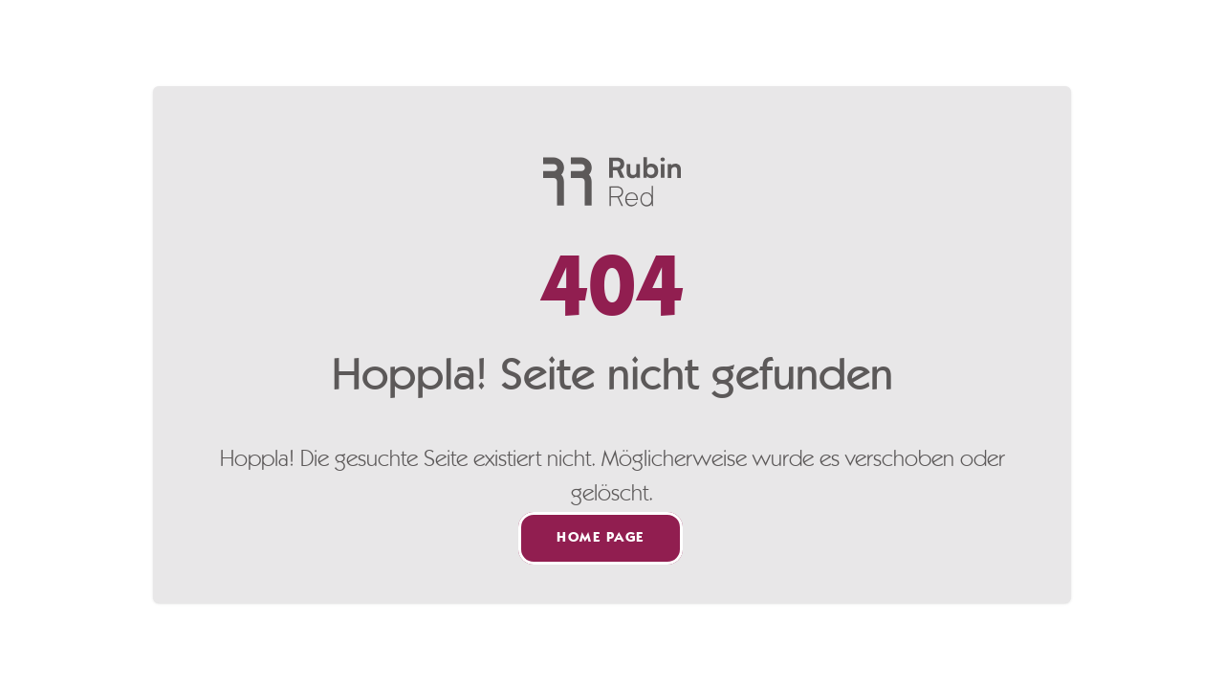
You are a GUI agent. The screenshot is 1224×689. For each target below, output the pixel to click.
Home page (601, 538)
